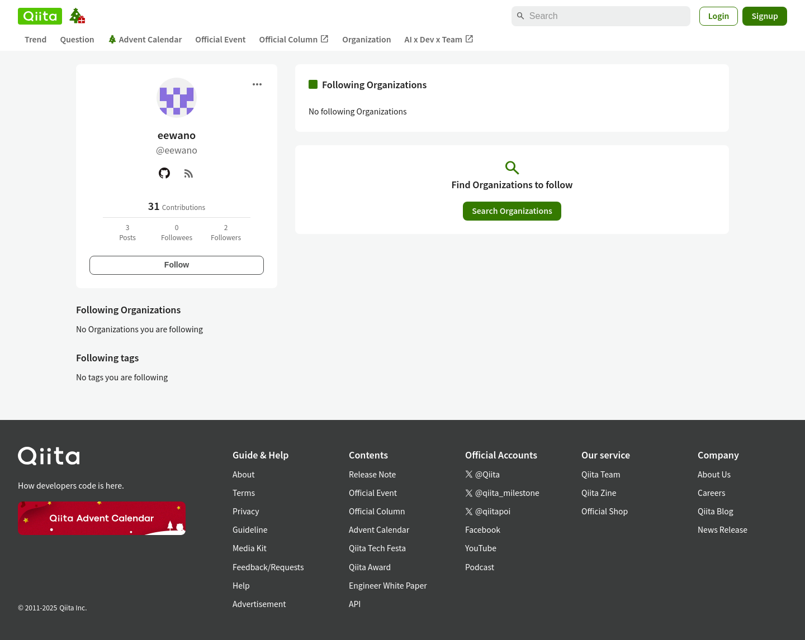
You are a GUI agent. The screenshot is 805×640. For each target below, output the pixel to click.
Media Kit (250, 547)
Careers (711, 492)
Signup (764, 15)
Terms (244, 492)
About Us (714, 474)
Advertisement (259, 603)
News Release (722, 529)
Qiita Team (601, 474)
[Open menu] (257, 84)
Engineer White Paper (388, 585)
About (243, 474)
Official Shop (604, 511)
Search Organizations (512, 210)
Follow (176, 264)
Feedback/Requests (268, 566)
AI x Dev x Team (439, 39)
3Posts (127, 232)
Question (77, 39)
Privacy (246, 511)
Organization (366, 39)
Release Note (372, 474)
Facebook (482, 529)
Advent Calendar (145, 39)
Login (719, 15)
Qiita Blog (715, 511)
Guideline (250, 529)
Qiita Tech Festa (377, 547)
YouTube (480, 547)
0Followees (176, 232)
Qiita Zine (599, 492)
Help (241, 585)
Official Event (220, 39)
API (355, 603)
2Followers (226, 232)
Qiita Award (370, 566)
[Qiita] (40, 16)
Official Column (294, 39)
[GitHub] (164, 173)
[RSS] (189, 173)
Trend (35, 39)
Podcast (479, 566)
